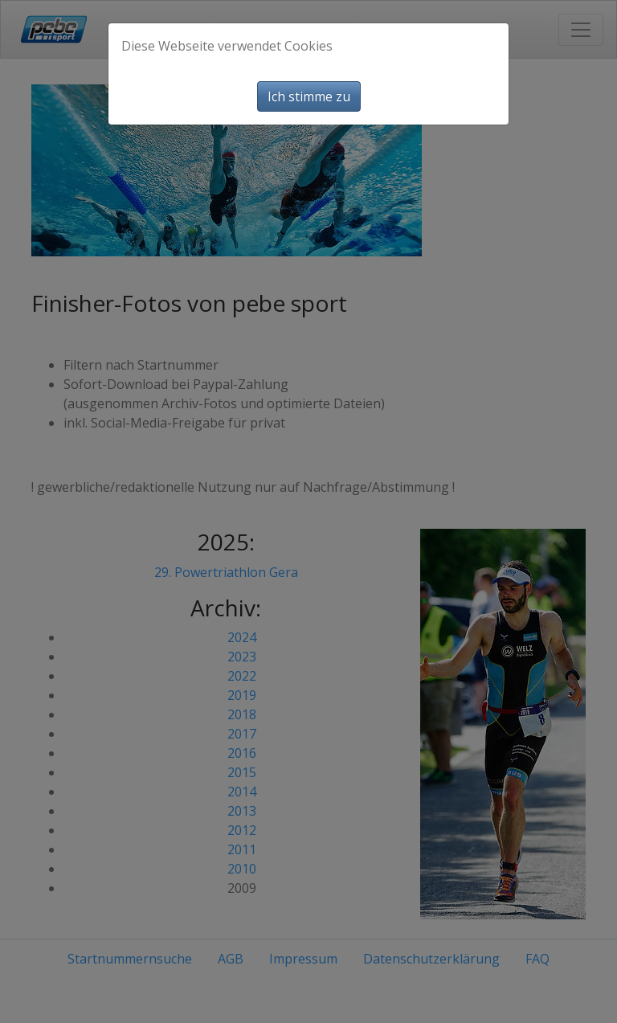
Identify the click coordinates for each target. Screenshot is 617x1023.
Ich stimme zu (309, 96)
